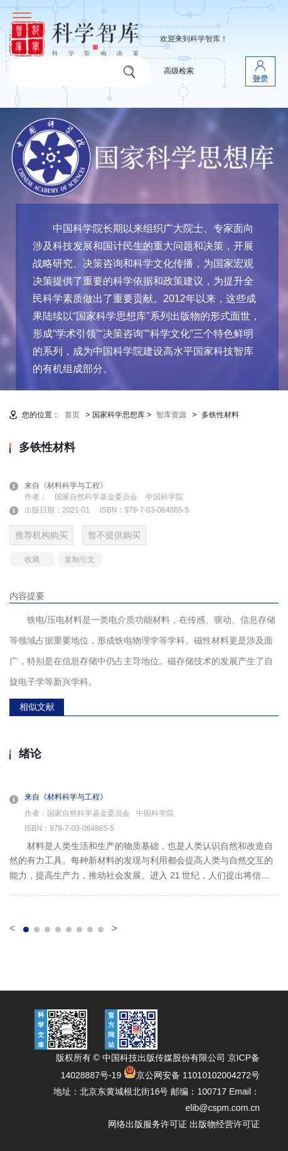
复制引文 (80, 559)
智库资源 (171, 414)
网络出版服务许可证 (147, 1124)
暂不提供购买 (114, 535)
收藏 (32, 559)
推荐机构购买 (41, 535)
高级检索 (179, 70)
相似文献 (37, 707)
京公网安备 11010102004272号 (192, 1075)
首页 (72, 414)
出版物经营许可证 (224, 1124)
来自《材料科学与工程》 (73, 485)
